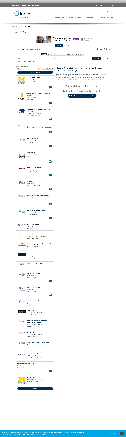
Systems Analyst (31, 181)
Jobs (23, 49)
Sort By (19, 68)
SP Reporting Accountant (33, 77)
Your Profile (29, 49)
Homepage (16, 26)
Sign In (107, 49)
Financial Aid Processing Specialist (35, 210)
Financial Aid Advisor (32, 138)
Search (44, 54)
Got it (122, 433)
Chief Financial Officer (33, 224)
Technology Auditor (32, 234)
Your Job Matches (68, 54)
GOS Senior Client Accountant (35, 310)
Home (18, 49)
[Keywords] (35, 58)
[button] (105, 58)
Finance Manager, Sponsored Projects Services (40, 244)
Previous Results (35, 72)
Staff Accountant (31, 152)
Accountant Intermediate (34, 377)
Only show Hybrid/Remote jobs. (26, 61)
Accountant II (30, 332)
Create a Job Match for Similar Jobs (82, 96)
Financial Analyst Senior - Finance (36, 301)
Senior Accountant (32, 254)
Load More (35, 388)
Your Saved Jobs (79, 54)
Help (99, 49)
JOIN (97, 5)
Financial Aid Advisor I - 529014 (35, 263)
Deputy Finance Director (33, 273)
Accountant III (30, 125)
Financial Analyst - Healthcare (35, 354)
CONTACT (110, 5)
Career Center (26, 26)
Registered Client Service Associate (27, 363)
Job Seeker (59, 45)
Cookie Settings (114, 433)
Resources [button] (37, 49)
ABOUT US (103, 5)
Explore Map (57, 54)
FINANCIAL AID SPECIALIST (33, 168)
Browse (50, 54)
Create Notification (47, 68)
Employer (67, 45)
